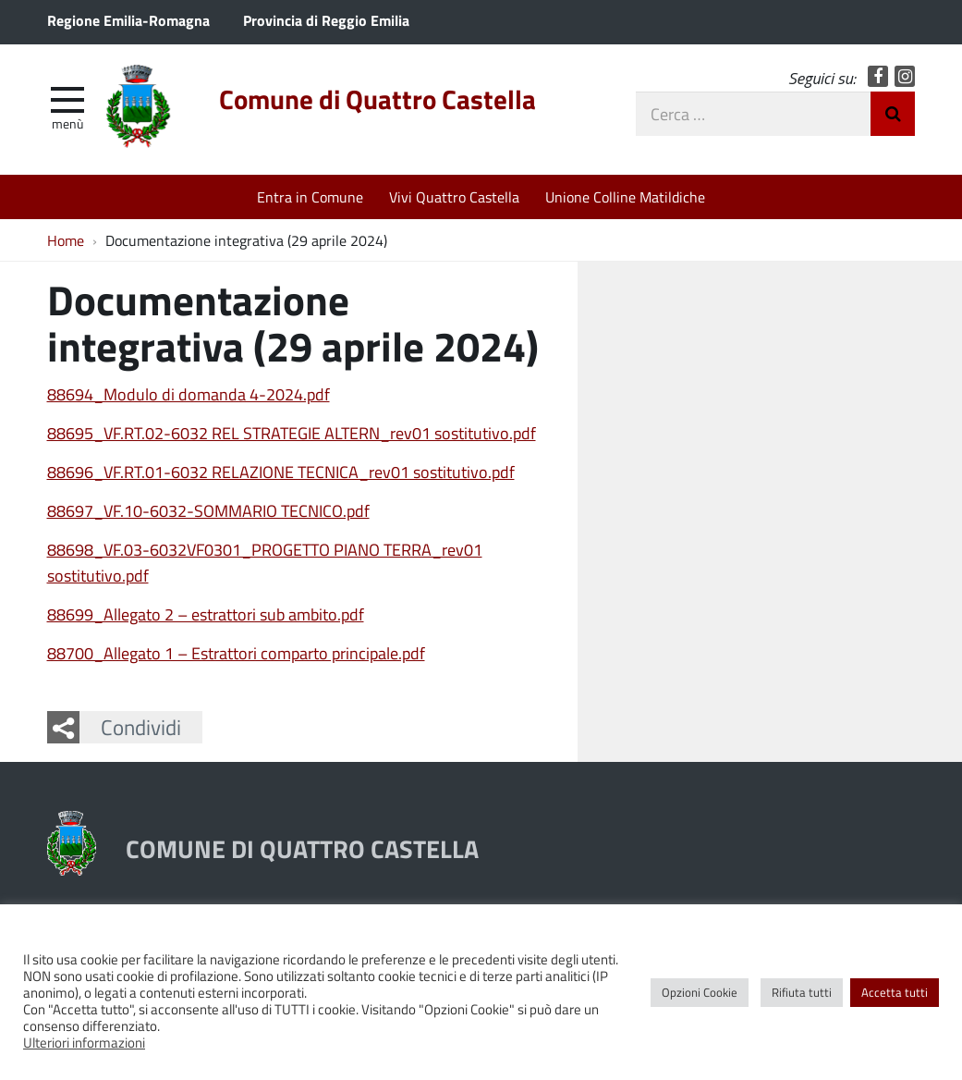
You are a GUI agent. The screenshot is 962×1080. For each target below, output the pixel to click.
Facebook (878, 76)
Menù (67, 123)
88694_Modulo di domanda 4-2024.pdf (188, 394)
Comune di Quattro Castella (377, 99)
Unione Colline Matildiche (625, 196)
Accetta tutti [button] (894, 992)
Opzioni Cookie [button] (699, 992)
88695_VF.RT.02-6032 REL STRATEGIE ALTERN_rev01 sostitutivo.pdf (291, 433)
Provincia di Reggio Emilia (326, 20)
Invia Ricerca (893, 114)
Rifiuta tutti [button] (802, 992)
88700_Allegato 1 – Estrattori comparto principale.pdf (236, 653)
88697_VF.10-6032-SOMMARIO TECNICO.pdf (208, 510)
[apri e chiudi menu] (67, 98)
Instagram (905, 76)
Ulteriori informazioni (84, 1042)
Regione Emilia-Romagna (128, 20)
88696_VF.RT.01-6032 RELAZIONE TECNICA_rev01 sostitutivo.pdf (281, 471)
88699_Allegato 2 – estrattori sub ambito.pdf (205, 614)
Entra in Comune (310, 196)
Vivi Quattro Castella (454, 196)
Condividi (141, 727)
